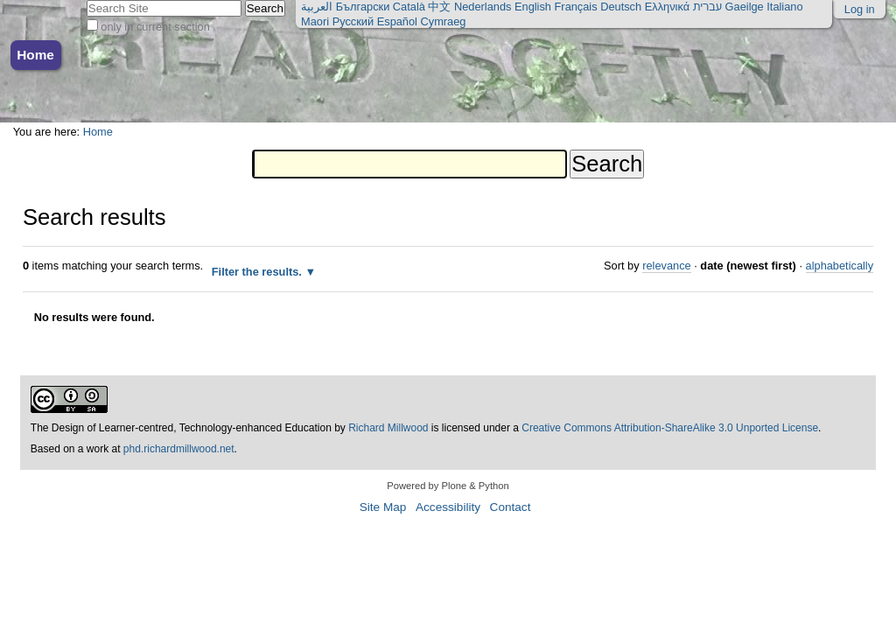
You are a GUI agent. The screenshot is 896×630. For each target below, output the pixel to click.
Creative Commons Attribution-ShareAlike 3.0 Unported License (670, 428)
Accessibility (448, 507)
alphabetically (840, 265)
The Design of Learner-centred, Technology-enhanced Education (182, 428)
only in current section (155, 26)
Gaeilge (744, 6)
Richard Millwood (388, 428)
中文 (439, 6)
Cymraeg (443, 21)
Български (363, 6)
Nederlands (482, 6)
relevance (666, 265)
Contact (510, 507)
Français (576, 6)
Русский (353, 21)
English (532, 6)
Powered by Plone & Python (447, 485)
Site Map (383, 507)
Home (35, 54)
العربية (316, 6)
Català (409, 6)
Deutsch (620, 6)
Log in (859, 9)
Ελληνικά (667, 6)
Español (397, 21)
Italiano (784, 6)
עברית (707, 6)
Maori (315, 21)
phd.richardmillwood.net (178, 449)
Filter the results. (258, 271)
